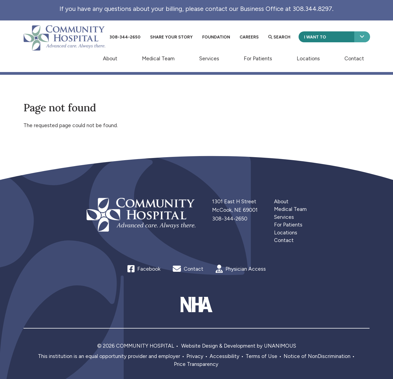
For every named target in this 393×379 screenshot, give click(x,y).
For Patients (258, 58)
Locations (308, 58)
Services (209, 58)
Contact (354, 58)
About (110, 58)
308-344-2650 (229, 219)
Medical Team (158, 58)
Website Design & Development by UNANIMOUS (238, 346)
